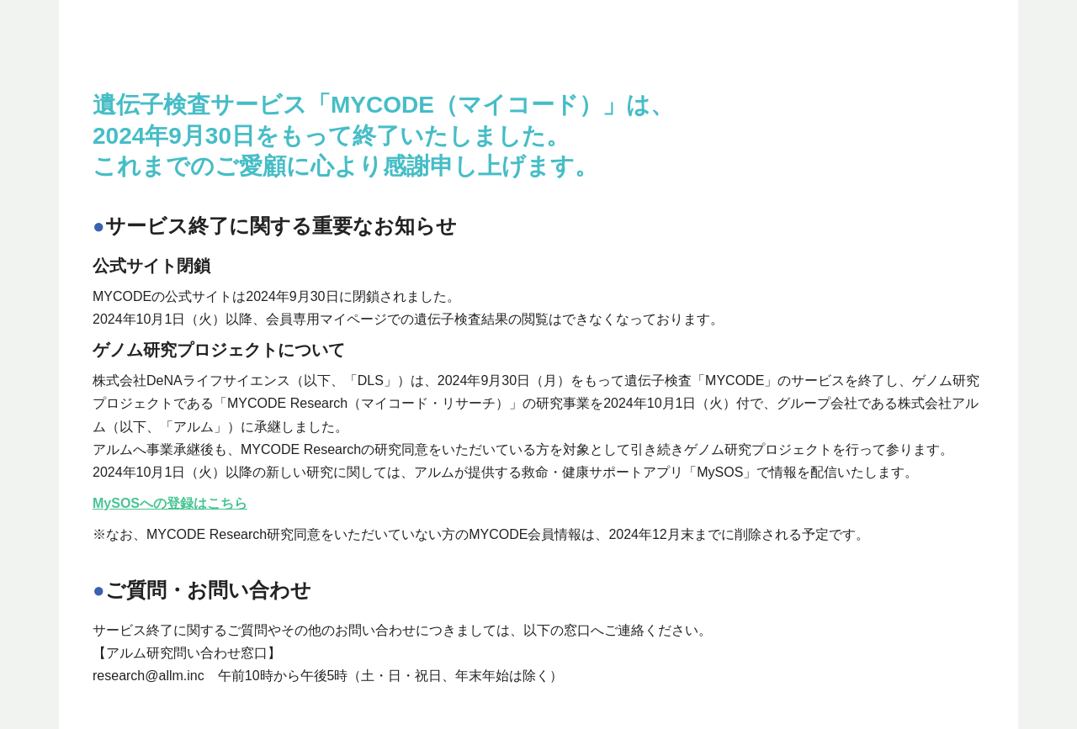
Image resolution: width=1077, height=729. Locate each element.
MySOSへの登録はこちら (170, 503)
